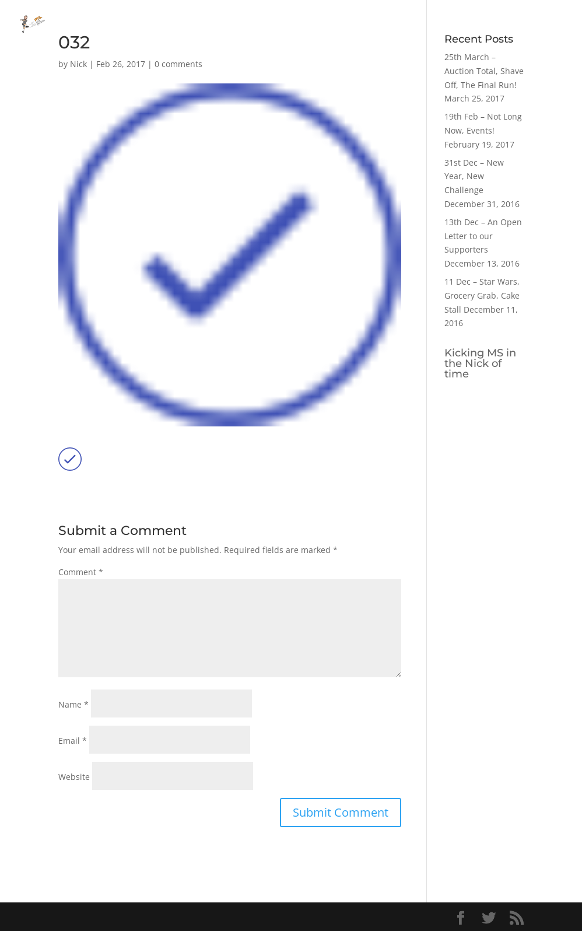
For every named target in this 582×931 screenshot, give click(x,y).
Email (72, 740)
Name (73, 704)
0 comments (178, 63)
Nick (78, 63)
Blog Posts (491, 24)
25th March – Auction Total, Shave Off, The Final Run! (484, 70)
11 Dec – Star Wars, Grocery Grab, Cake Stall (482, 295)
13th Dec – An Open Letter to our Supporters (483, 236)
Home (443, 24)
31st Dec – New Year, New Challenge (474, 176)
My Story (545, 24)
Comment (80, 572)
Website (74, 776)
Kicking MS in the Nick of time (480, 363)
